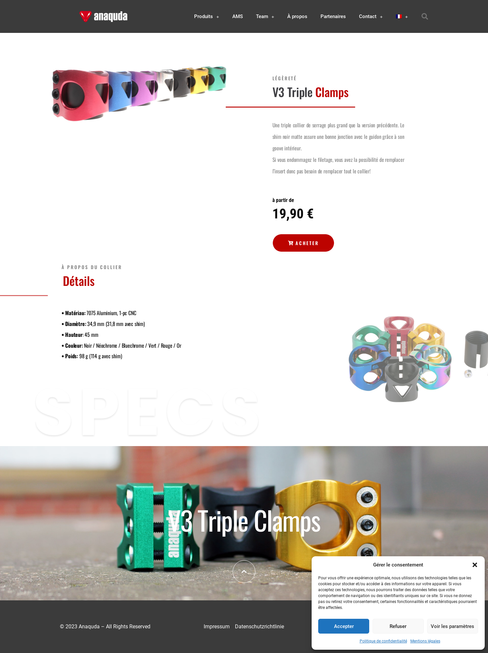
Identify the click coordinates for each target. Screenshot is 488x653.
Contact (371, 16)
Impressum (217, 626)
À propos (297, 16)
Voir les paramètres (452, 626)
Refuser (398, 626)
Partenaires (333, 16)
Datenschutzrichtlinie (259, 626)
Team (265, 16)
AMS (237, 16)
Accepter (344, 626)
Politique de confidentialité (383, 641)
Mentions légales (425, 641)
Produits (206, 16)
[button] (475, 565)
